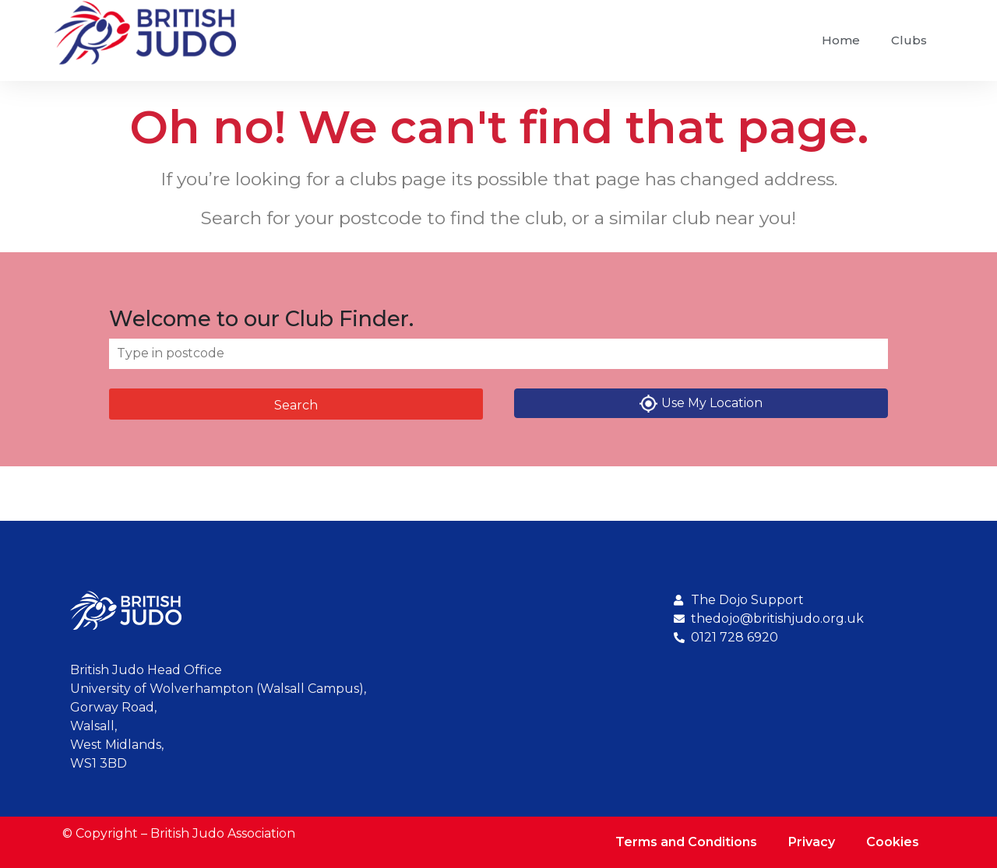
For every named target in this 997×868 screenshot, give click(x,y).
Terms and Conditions (686, 842)
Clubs (909, 40)
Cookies (892, 842)
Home (841, 40)
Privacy (811, 842)
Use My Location (701, 404)
